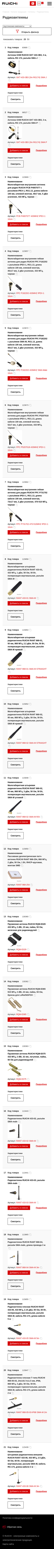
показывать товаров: (12, 39)
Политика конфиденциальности (17, 1518)
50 (28, 39)
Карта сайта (8, 1544)
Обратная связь (14, 1527)
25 (25, 39)
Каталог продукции (18, 12)
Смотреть (16, 99)
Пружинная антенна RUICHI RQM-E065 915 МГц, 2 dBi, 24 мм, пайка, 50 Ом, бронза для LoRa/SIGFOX (27, 992)
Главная (6, 12)
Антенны (31, 12)
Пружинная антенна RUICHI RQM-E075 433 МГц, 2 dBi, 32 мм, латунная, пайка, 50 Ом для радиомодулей (27, 1057)
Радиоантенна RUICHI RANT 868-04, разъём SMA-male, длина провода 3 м (26, 1245)
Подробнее (41, 85)
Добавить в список (19, 85)
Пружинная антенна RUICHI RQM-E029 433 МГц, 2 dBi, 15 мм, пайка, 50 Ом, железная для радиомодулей (27, 927)
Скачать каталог (33, 3)
